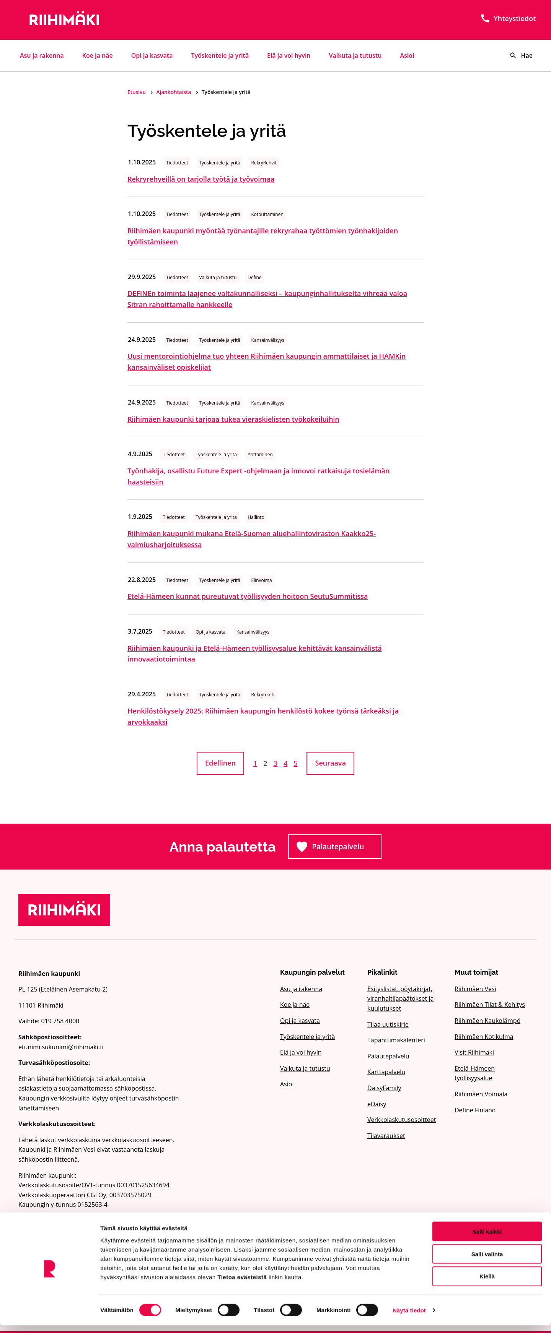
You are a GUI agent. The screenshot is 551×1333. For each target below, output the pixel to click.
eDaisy (376, 1104)
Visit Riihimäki (474, 1052)
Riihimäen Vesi (475, 989)
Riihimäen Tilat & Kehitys (490, 1004)
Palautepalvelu (339, 848)
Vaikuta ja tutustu (355, 55)
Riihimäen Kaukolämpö (487, 1020)
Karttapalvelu (386, 1072)
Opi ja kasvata (152, 55)
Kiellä (487, 1284)
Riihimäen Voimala (481, 1094)
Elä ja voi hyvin (289, 55)
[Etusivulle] (101, 20)
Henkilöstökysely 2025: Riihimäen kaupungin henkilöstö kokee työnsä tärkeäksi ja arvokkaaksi (263, 716)
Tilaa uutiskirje (388, 1024)
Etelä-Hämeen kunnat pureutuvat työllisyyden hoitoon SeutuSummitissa (247, 596)
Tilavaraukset (386, 1135)
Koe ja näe (97, 55)
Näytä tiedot (409, 1318)
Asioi (407, 55)
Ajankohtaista (174, 92)
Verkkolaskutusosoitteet (401, 1119)
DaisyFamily (384, 1088)
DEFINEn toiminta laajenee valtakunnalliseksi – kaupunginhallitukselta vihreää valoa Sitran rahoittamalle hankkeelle (267, 299)
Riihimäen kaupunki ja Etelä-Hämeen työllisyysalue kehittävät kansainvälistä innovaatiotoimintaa (254, 654)
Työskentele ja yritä (220, 55)
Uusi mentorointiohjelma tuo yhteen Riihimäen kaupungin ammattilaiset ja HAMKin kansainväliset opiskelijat (266, 361)
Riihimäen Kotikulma (484, 1036)
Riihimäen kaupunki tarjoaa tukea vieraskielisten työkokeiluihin (233, 419)
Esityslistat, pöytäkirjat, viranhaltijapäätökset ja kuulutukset (400, 999)
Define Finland (475, 1110)
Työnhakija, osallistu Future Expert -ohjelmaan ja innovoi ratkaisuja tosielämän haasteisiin (258, 476)
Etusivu (137, 92)
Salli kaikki (487, 1239)
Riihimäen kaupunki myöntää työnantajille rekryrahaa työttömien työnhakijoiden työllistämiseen (262, 236)
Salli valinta (487, 1261)
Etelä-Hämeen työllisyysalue (475, 1073)
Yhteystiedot (508, 18)
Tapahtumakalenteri (396, 1040)
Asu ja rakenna (42, 55)
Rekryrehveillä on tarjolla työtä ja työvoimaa (200, 179)
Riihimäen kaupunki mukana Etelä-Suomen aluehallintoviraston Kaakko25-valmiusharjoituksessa (251, 539)
